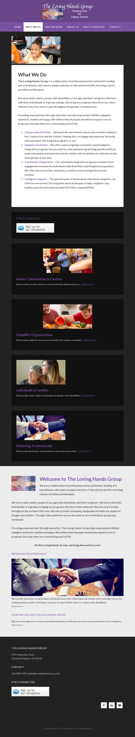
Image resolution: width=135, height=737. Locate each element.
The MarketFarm (83, 728)
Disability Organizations (34, 335)
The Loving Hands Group (67, 11)
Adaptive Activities (36, 144)
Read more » (88, 284)
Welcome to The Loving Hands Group (81, 479)
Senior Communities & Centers (39, 279)
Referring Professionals (34, 446)
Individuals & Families (32, 390)
